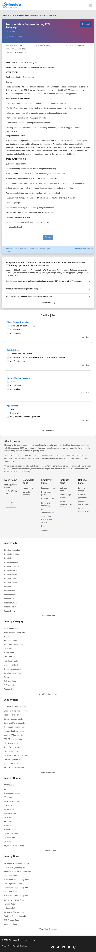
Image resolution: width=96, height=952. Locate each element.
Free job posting (48, 488)
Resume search (47, 499)
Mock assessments (83, 510)
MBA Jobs (8, 649)
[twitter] (58, 947)
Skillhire (44, 530)
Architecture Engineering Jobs (16, 879)
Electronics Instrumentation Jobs (17, 871)
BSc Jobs (8, 821)
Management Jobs (11, 665)
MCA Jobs (8, 817)
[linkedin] (63, 947)
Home (4, 15)
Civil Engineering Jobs (13, 884)
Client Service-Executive (18, 322)
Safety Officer (13, 350)
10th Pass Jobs (10, 875)
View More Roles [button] (48, 772)
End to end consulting (45, 504)
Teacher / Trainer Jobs (13, 759)
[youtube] (69, 947)
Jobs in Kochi (9, 587)
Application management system (46, 519)
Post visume (28, 488)
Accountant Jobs (11, 763)
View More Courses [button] (48, 851)
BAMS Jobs (9, 826)
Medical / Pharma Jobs (13, 735)
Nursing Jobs (9, 904)
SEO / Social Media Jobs (14, 767)
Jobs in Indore (10, 595)
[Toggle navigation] (90, 5)
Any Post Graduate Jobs (14, 846)
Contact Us (11, 504)
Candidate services (27, 493)
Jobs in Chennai (10, 582)
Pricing (44, 526)
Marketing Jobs (10, 924)
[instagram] (74, 947)
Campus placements (83, 496)
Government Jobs (11, 628)
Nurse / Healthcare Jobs (14, 731)
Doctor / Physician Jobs (14, 715)
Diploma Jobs (9, 838)
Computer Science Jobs (14, 912)
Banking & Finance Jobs (14, 900)
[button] (48, 282)
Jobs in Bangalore (11, 566)
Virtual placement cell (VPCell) (66, 504)
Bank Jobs (8, 677)
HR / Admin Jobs (11, 743)
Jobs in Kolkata (10, 570)
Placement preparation (83, 503)
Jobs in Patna (9, 611)
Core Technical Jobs (12, 673)
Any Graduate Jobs (12, 793)
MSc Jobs (8, 789)
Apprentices (12, 406)
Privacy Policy (7, 946)
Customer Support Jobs (14, 727)
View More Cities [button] (48, 616)
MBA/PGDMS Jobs (12, 801)
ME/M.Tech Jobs (11, 834)
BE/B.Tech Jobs (10, 785)
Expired (86, 24)
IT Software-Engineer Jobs (15, 707)
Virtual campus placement (66, 496)
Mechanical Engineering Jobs (16, 888)
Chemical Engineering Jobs (15, 867)
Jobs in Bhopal (10, 578)
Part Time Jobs (10, 657)
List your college (81, 489)
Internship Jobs (10, 640)
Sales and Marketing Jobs (14, 632)
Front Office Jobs (11, 751)
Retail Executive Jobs (13, 747)
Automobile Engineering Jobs (16, 896)
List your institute (63, 489)
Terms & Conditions (20, 946)
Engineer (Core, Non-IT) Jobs (16, 711)
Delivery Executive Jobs (13, 719)
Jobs (12, 15)
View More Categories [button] (48, 694)
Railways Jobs (10, 681)
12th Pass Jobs (10, 892)
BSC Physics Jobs (11, 920)
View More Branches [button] (48, 929)
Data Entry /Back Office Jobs (16, 755)
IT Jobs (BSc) (9, 908)
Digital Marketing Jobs (13, 669)
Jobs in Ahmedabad (12, 550)
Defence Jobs (9, 685)
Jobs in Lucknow (11, 562)
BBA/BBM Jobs (10, 813)
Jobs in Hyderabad (11, 554)
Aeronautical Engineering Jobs (16, 863)
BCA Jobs (8, 805)
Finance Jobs (9, 689)
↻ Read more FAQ (48, 303)
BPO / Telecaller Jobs (13, 739)
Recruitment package (46, 493)
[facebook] (52, 947)
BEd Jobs (8, 797)
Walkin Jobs (9, 653)
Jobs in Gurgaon (10, 574)
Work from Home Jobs (13, 645)
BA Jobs (7, 842)
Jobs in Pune (9, 558)
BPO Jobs (8, 636)
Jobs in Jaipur (10, 607)
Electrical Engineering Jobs (15, 916)
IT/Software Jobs (11, 661)
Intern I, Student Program (18, 378)
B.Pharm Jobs (10, 830)
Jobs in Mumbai (10, 603)
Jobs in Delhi (9, 599)
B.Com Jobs (9, 809)
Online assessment (47, 511)
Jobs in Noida (9, 591)
